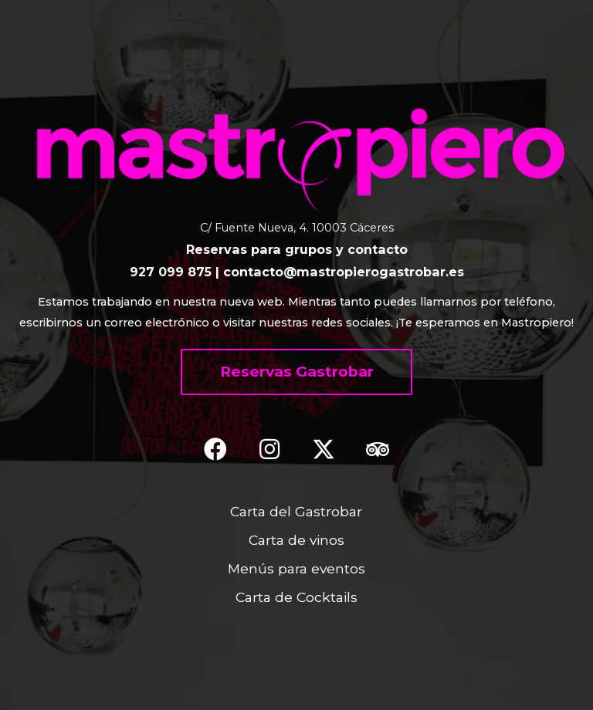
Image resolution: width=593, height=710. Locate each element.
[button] (296, 372)
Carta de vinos (296, 540)
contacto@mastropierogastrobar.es (343, 271)
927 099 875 (171, 271)
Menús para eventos (296, 568)
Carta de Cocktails (296, 597)
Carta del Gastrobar (296, 511)
